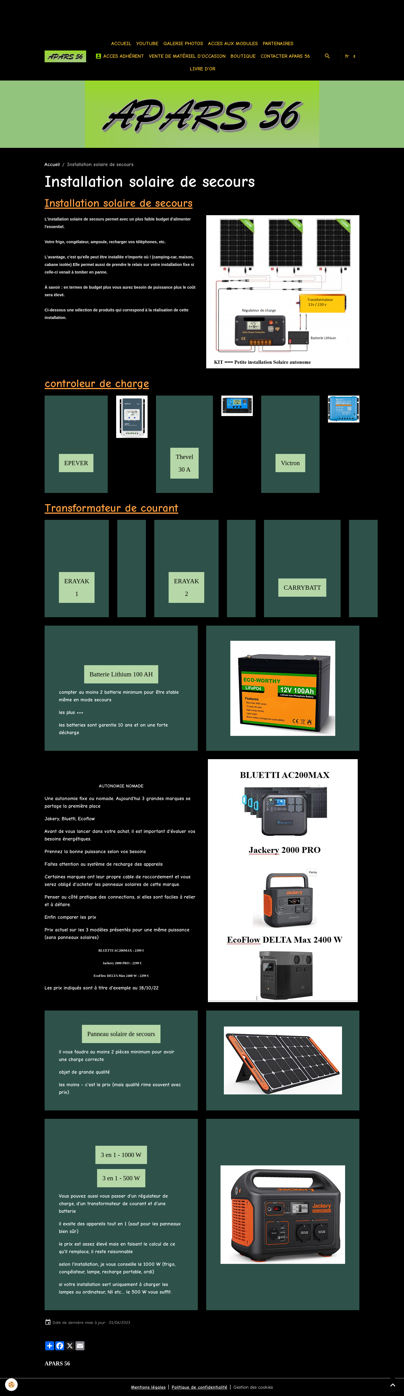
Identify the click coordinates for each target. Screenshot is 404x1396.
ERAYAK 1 (76, 587)
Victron (290, 463)
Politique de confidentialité (199, 1387)
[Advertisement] (102, 12)
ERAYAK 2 (186, 587)
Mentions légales (145, 1387)
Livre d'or (204, 69)
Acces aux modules (234, 44)
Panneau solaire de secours (121, 1033)
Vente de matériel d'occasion (188, 56)
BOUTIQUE (244, 56)
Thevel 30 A (184, 463)
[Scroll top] (393, 1385)
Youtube (149, 44)
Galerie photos (185, 44)
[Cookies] (12, 1384)
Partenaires (279, 44)
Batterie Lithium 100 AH (121, 674)
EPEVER (76, 463)
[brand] (67, 56)
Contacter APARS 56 (286, 56)
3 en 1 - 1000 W (121, 1154)
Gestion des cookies (255, 1387)
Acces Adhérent (121, 56)
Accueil (123, 44)
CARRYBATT (302, 587)
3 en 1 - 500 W (121, 1178)
